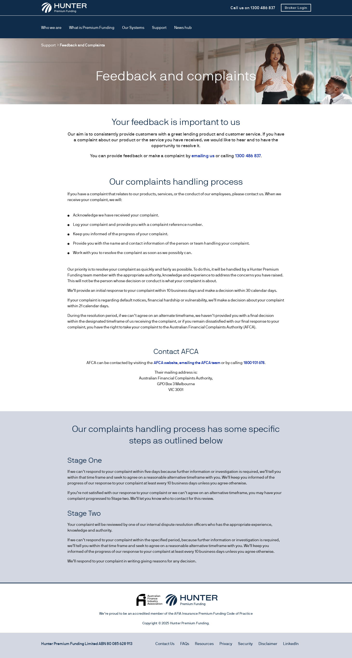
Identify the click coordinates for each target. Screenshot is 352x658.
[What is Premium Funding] (91, 28)
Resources (204, 643)
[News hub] (183, 28)
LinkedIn (291, 643)
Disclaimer (268, 643)
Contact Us (164, 643)
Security (245, 643)
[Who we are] (51, 28)
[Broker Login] (296, 8)
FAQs (184, 643)
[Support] (159, 28)
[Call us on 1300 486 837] (253, 8)
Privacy (225, 643)
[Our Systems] (133, 28)
